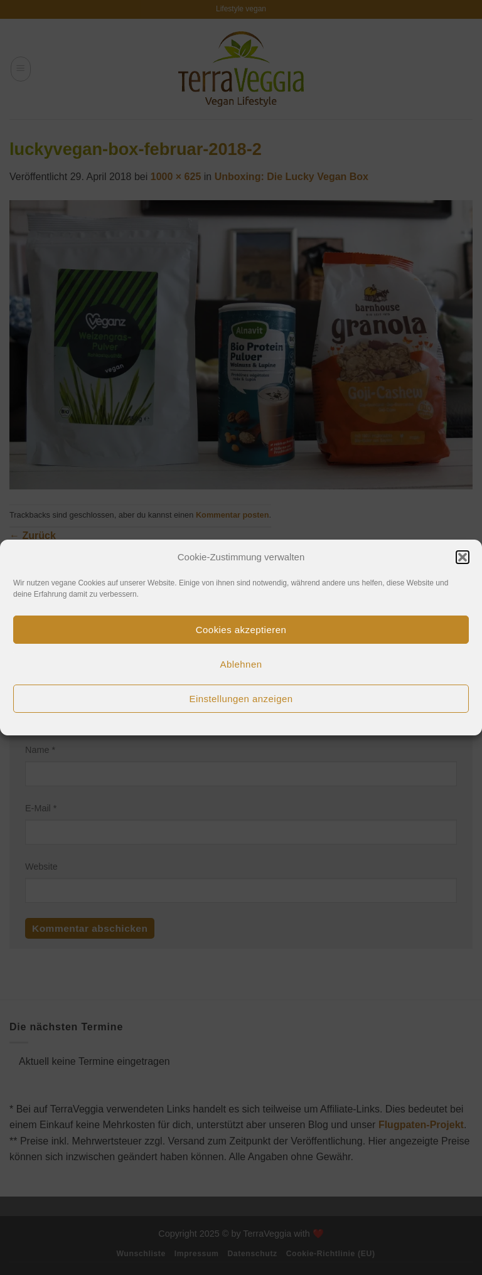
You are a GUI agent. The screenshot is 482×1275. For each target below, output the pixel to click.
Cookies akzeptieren (241, 629)
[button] (462, 557)
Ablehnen (241, 664)
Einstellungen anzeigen (240, 698)
